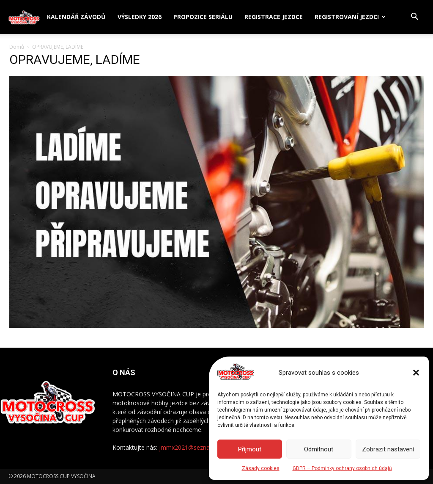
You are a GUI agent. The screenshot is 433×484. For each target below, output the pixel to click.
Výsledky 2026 (140, 17)
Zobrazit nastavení (388, 449)
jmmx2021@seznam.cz (190, 447)
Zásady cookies (261, 468)
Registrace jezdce (273, 17)
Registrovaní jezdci (347, 17)
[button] (416, 372)
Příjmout (249, 449)
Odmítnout (318, 449)
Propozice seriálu (203, 17)
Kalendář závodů (76, 17)
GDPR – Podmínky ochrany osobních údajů (342, 468)
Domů (16, 46)
